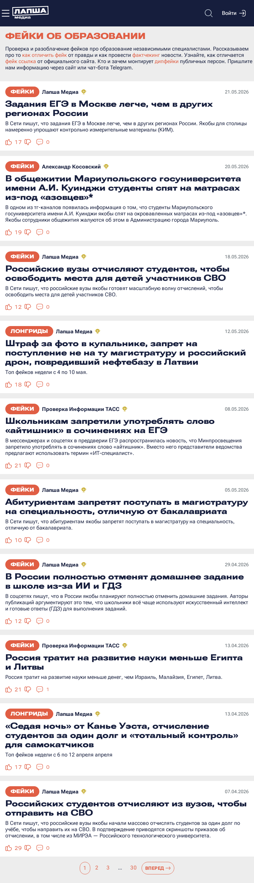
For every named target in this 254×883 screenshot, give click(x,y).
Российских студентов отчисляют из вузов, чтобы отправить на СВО (126, 808)
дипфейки (167, 61)
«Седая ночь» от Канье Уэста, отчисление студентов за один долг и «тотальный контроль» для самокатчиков (121, 735)
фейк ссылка (20, 61)
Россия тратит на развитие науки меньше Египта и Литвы (124, 662)
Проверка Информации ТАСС (80, 409)
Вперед (158, 868)
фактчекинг (146, 55)
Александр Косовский (71, 167)
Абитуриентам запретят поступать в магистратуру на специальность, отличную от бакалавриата (126, 506)
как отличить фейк (44, 55)
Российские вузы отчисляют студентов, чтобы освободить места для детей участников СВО (117, 273)
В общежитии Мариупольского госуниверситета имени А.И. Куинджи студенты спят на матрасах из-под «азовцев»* (123, 188)
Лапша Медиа (60, 92)
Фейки (22, 92)
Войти (234, 13)
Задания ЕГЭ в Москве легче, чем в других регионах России (109, 108)
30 (133, 868)
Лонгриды (29, 331)
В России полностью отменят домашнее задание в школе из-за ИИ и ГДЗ (124, 581)
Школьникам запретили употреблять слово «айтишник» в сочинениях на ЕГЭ (110, 425)
